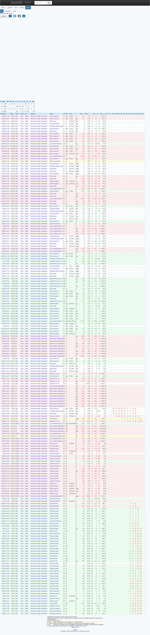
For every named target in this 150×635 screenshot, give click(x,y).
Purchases (8, 11)
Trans (22, 116)
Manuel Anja (53, 203)
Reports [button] (28, 2)
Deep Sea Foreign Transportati (39, 116)
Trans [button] (3, 7)
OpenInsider (17, 2)
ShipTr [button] (10, 7)
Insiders (22, 7)
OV (16, 338)
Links (4, 16)
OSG (16, 7)
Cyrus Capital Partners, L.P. (57, 156)
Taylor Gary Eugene (55, 161)
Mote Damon (53, 131)
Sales (14, 11)
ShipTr (27, 116)
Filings (28, 7)
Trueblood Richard (55, 123)
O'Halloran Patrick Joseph (57, 126)
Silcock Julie (53, 176)
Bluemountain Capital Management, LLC (60, 338)
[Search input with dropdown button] (40, 3)
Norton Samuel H (54, 116)
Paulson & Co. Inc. (55, 336)
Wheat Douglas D (54, 153)
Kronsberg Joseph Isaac (56, 258)
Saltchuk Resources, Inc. (56, 261)
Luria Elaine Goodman (56, 143)
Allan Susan (53, 121)
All (1, 11)
